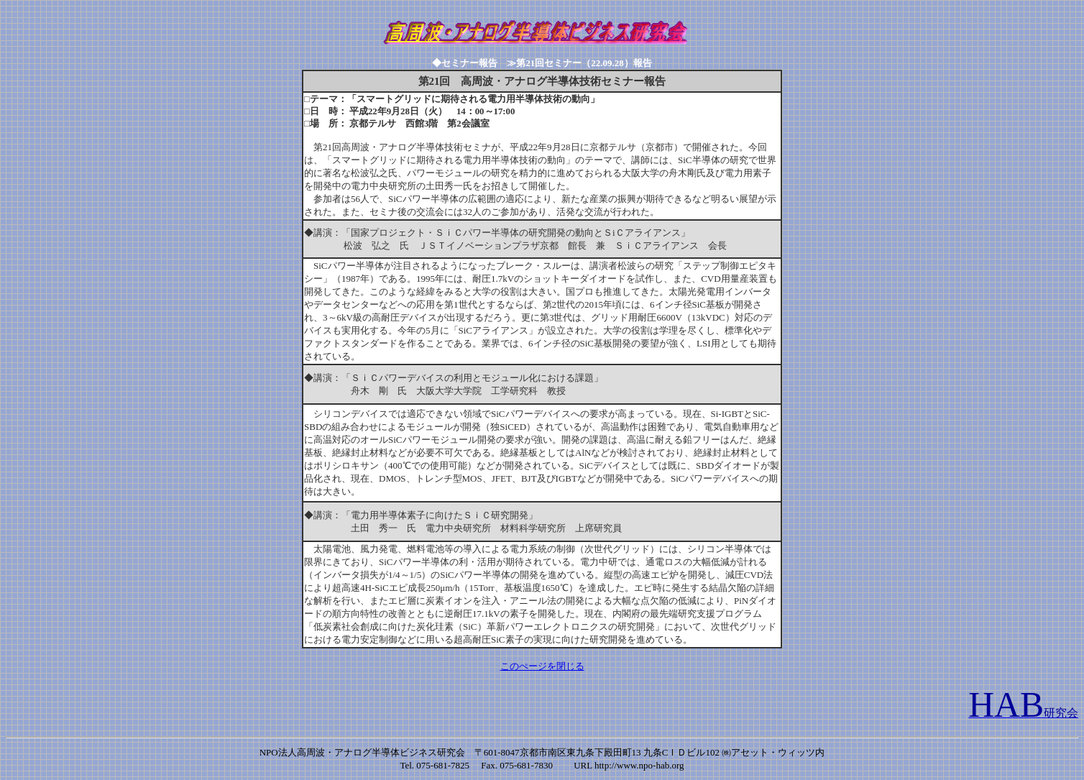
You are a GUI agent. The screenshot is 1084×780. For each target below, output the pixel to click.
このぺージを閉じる (542, 666)
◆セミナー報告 (469, 63)
